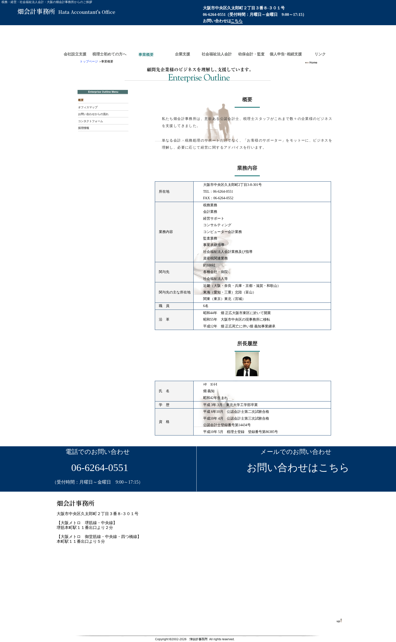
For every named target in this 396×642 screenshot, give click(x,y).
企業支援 (182, 54)
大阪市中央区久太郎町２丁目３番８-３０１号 (244, 8)
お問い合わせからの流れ (93, 114)
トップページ (89, 61)
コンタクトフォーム (90, 121)
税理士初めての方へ (109, 54)
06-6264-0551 (214, 14)
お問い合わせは (222, 21)
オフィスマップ (87, 107)
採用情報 (83, 127)
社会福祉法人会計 (217, 54)
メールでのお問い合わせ (296, 451)
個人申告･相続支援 (286, 54)
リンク (320, 54)
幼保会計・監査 (251, 54)
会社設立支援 (75, 54)
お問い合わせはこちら (295, 467)
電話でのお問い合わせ (97, 451)
